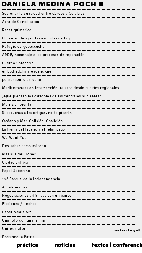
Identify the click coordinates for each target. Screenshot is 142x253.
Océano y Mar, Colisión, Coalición (32, 121)
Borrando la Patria (18, 237)
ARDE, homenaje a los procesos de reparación (43, 55)
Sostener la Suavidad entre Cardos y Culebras (43, 13)
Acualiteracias (15, 187)
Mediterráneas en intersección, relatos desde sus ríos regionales (60, 88)
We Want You (14, 138)
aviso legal (127, 230)
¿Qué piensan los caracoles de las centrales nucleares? (52, 96)
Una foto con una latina (23, 220)
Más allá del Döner (19, 154)
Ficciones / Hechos (19, 204)
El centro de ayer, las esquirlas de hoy (36, 38)
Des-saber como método (24, 146)
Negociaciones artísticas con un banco (37, 196)
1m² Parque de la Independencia (31, 179)
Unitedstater (13, 229)
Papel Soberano (16, 171)
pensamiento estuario (22, 80)
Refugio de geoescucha (23, 47)
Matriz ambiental (17, 104)
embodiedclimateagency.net (27, 71)
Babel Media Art (17, 212)
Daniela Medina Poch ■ (52, 4)
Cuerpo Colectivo (18, 63)
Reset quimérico (17, 30)
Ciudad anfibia (15, 162)
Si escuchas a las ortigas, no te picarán (37, 113)
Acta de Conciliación (21, 22)
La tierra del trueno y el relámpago (33, 129)
